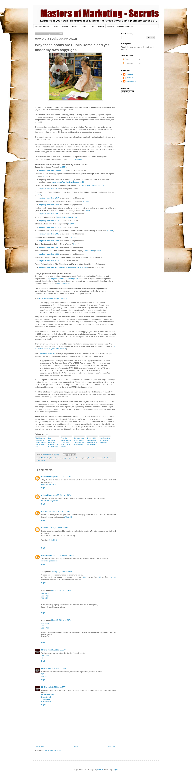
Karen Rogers (46, 555)
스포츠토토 (45, 593)
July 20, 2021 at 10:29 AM (58, 528)
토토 (43, 626)
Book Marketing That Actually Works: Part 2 (104, 440)
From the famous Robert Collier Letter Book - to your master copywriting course (66, 442)
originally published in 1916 (50, 227)
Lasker (55, 26)
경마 (43, 658)
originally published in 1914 (50, 261)
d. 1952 (98, 251)
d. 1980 (86, 201)
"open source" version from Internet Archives (69, 182)
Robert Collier (40, 460)
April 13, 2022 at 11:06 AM (57, 668)
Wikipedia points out (47, 354)
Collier (92, 26)
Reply (43, 488)
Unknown (45, 528)
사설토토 (44, 676)
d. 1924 (101, 185)
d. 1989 (38, 195)
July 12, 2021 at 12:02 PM (61, 511)
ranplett (100, 770)
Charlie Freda (46, 476)
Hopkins (74, 26)
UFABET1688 (46, 511)
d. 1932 (75, 217)
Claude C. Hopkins (63, 217)
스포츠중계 (45, 623)
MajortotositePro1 (47, 695)
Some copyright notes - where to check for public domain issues (79, 441)
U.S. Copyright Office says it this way (52, 298)
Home (76, 747)
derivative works (63, 284)
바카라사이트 (52, 540)
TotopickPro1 (46, 699)
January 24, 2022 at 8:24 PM (61, 572)
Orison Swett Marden (89, 185)
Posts (126, 59)
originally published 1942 (49, 205)
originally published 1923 (49, 241)
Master (85, 458)
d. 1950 (110, 231)
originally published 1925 (49, 214)
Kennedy (65, 26)
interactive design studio (50, 501)
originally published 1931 (49, 234)
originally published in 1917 (50, 220)
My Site (44, 650)
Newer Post (40, 747)
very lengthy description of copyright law (62, 279)
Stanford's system (75, 159)
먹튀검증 (44, 598)
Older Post (111, 747)
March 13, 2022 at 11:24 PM (61, 590)
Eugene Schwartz (76, 458)
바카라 (113, 577)
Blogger (115, 770)
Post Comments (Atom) (53, 751)
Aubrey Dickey (46, 495)
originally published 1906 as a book (53, 170)
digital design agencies (49, 561)
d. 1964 (63, 167)
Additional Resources (125, 26)
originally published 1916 (49, 189)
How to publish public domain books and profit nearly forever (92, 441)
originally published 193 (48, 247)
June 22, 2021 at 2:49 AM (62, 495)
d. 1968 (76, 244)
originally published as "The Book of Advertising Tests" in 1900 (63, 267)
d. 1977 (71, 224)
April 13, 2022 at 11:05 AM (57, 650)
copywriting (66, 458)
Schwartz (110, 26)
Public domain (107, 458)
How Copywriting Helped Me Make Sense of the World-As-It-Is (53, 442)
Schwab (84, 26)
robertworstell (131, 81)
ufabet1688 (68, 517)
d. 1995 (46, 176)
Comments (128, 63)
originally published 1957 (49, 198)
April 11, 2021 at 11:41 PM (61, 476)
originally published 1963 (49, 254)
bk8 (100, 577)
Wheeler (101, 26)
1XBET (84, 577)
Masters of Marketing (42, 26)
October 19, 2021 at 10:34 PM (63, 555)
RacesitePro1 (46, 697)
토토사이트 (45, 596)
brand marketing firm (48, 484)
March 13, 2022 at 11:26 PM (61, 620)
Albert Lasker (88, 251)
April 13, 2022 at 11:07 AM (57, 687)
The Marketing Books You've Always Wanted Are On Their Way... (40, 442)
